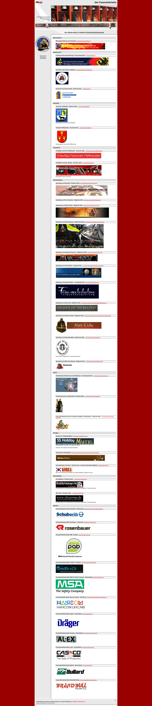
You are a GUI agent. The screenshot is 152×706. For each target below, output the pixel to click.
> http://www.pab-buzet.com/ (84, 534)
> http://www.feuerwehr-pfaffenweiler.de (94, 150)
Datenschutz (43, 55)
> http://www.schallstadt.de (84, 106)
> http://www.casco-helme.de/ (88, 647)
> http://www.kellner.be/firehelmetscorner (94, 361)
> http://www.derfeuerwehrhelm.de (83, 41)
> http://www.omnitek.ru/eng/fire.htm (88, 562)
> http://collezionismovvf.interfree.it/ (92, 337)
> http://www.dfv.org (86, 88)
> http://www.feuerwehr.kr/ (102, 465)
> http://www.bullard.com (87, 665)
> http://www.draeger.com (87, 613)
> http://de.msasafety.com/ (98, 577)
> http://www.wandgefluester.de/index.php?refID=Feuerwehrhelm (85, 452)
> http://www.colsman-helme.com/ (90, 633)
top (115, 700)
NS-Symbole (43, 58)
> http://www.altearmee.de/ (77, 493)
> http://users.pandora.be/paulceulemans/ (92, 200)
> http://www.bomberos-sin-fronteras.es (84, 69)
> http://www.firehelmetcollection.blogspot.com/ (94, 222)
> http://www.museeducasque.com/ (101, 375)
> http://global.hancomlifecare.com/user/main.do (96, 597)
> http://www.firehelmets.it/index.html (94, 252)
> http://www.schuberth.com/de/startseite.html (93, 508)
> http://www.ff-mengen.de (88, 162)
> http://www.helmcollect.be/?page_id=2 (91, 205)
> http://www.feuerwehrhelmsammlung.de (88, 183)
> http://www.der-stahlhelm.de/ (80, 479)
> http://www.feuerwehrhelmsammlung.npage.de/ (93, 265)
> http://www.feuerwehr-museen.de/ (92, 396)
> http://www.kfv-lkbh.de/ (90, 55)
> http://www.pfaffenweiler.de (85, 127)
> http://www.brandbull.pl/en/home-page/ (88, 680)
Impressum (43, 57)
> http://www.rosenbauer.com (90, 522)
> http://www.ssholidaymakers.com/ (80, 436)
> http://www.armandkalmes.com (92, 282)
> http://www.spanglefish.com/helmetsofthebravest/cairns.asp (93, 302)
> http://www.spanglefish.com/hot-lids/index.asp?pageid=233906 (97, 315)
